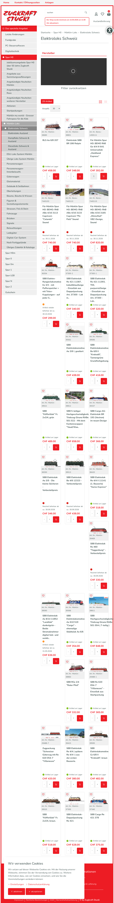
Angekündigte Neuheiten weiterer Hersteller (19, 99)
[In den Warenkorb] (56, 176)
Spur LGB (10, 275)
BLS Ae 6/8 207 (50, 140)
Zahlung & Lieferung (86, 884)
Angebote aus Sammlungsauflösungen (19, 75)
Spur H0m (10, 253)
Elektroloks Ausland (18, 133)
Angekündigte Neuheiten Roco (19, 91)
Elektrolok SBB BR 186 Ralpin (74, 142)
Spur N (8, 281)
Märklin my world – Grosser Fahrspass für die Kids (20, 117)
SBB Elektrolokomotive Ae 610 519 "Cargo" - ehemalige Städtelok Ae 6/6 (75, 623)
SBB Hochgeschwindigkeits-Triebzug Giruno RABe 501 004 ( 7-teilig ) (102, 620)
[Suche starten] (86, 12)
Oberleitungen (14, 191)
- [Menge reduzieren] (44, 176)
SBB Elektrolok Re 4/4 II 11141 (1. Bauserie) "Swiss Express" (98, 482)
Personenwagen (15, 163)
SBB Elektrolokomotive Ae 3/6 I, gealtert (75, 348)
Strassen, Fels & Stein (17, 208)
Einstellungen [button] (16, 884)
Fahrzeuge (12, 213)
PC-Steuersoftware (15, 45)
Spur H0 (9, 57)
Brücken (11, 218)
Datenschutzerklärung (37, 884)
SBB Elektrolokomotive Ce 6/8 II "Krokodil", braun (99, 753)
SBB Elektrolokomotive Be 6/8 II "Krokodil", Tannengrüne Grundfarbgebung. (99, 352)
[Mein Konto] (96, 14)
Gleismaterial (13, 181)
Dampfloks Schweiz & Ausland (18, 140)
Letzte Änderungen (14, 34)
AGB (52, 900)
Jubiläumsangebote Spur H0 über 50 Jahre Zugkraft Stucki (20, 65)
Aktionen (11, 105)
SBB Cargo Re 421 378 (97, 816)
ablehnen (16, 891)
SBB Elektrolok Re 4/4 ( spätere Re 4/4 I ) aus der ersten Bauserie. (74, 755)
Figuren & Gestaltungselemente (17, 202)
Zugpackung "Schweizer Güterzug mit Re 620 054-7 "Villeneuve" (50, 755)
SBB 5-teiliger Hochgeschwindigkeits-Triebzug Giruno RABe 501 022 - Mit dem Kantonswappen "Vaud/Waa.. (78, 419)
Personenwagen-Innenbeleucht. (15, 170)
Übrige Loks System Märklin (20, 159)
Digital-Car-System (16, 237)
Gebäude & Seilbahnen (18, 186)
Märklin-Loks (13, 123)
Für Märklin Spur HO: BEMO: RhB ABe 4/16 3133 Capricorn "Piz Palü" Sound (74, 213)
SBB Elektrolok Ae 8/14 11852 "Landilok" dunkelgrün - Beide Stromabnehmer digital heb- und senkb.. (50, 627)
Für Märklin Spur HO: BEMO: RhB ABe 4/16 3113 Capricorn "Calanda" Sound (50, 214)
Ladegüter (12, 232)
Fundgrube (10, 40)
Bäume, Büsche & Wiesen (19, 195)
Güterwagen (13, 176)
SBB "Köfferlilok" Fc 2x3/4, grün (50, 414)
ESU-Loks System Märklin (19, 154)
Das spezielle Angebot (16, 28)
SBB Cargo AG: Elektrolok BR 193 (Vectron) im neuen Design (98, 416)
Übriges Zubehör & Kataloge (21, 247)
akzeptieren (35, 891)
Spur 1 (8, 269)
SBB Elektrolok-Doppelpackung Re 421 (74, 817)
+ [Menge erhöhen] (49, 176)
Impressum (19, 900)
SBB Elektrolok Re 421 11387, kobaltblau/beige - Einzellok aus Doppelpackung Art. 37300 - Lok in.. (75, 288)
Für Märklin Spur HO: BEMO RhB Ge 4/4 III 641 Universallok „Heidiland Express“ (98, 148)
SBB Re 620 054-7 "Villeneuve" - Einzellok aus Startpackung (97, 688)
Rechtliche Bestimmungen (37, 900)
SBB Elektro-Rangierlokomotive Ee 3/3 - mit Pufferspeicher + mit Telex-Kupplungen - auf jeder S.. (51, 288)
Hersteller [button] (48, 53)
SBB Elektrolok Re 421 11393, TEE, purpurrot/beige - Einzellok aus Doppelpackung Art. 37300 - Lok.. (98, 290)
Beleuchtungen (14, 228)
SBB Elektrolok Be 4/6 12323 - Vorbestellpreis (74, 480)
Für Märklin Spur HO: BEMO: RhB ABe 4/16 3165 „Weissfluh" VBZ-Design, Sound (98, 214)
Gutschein (10, 292)
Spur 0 (8, 258)
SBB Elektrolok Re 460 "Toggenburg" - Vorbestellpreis (98, 548)
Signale (10, 223)
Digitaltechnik (12, 51)
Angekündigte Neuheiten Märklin (19, 83)
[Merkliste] (102, 14)
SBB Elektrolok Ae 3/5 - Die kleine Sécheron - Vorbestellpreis (50, 484)
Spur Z (8, 286)
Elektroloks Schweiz (59, 38)
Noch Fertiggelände (16, 242)
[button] (109, 14)
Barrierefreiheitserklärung (66, 900)
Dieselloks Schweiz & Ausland (18, 148)
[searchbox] (64, 12)
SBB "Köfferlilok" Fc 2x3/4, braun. (50, 817)
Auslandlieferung (101, 21)
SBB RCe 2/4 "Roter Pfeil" (72, 684)
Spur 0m (9, 264)
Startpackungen (14, 110)
